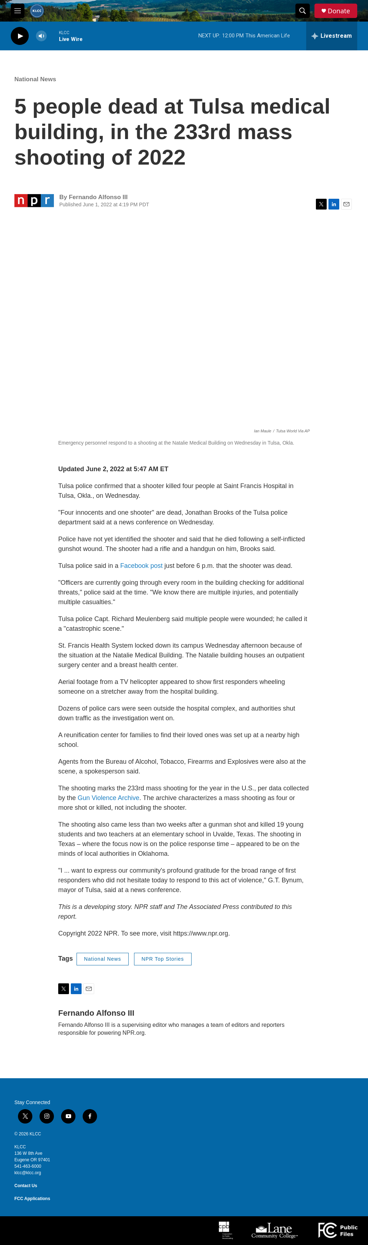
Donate (339, 11)
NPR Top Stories (163, 959)
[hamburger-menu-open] (17, 11)
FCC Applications (32, 1198)
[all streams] (331, 36)
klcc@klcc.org (27, 1172)
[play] (20, 36)
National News (35, 79)
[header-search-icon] (302, 11)
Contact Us (25, 1185)
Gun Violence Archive (108, 797)
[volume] (41, 36)
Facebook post (141, 565)
